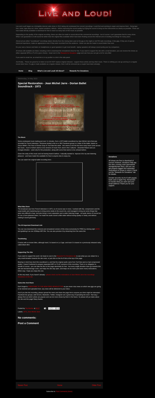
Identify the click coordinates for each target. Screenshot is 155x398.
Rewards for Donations (69, 53)
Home (21, 71)
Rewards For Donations (79, 71)
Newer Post (23, 385)
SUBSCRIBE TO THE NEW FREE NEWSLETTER (45, 286)
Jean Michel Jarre (77, 275)
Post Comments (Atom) (64, 391)
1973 (25, 312)
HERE (97, 229)
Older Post (96, 385)
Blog (30, 71)
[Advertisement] (123, 114)
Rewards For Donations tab (66, 256)
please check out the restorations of (58, 275)
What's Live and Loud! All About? (50, 71)
